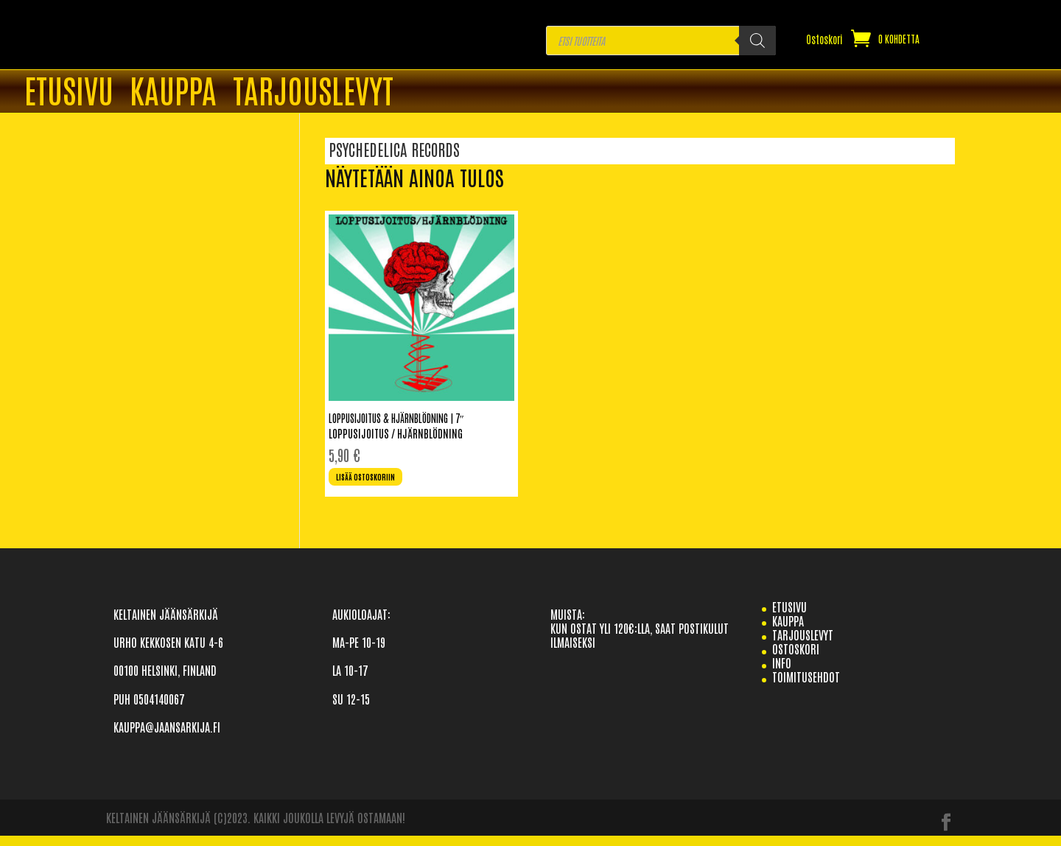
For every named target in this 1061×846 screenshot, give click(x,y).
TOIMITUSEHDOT (806, 686)
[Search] (757, 40)
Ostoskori (824, 40)
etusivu (789, 616)
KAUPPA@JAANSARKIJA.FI (166, 736)
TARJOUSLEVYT (313, 92)
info (781, 672)
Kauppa (173, 92)
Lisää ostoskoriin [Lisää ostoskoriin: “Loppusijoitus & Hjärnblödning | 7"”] (379, 482)
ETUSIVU (68, 92)
